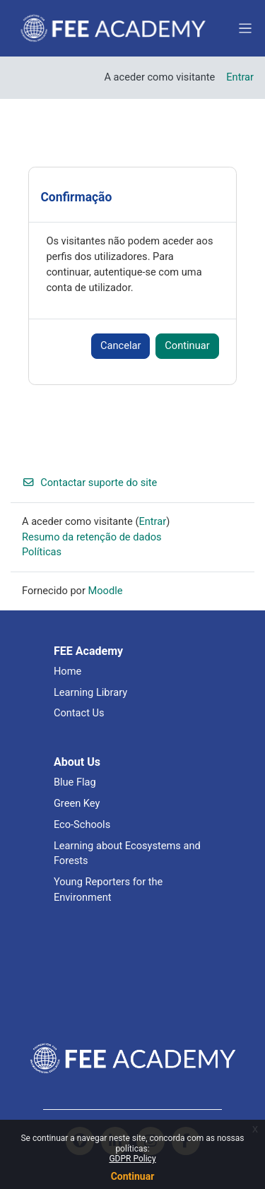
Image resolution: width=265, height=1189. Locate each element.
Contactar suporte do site (89, 482)
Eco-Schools (82, 824)
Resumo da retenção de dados (92, 537)
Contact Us (79, 712)
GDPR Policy (132, 1159)
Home (67, 671)
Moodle (105, 590)
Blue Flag (75, 782)
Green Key (77, 803)
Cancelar (120, 345)
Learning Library (90, 692)
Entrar (240, 77)
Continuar (133, 1176)
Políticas (41, 551)
